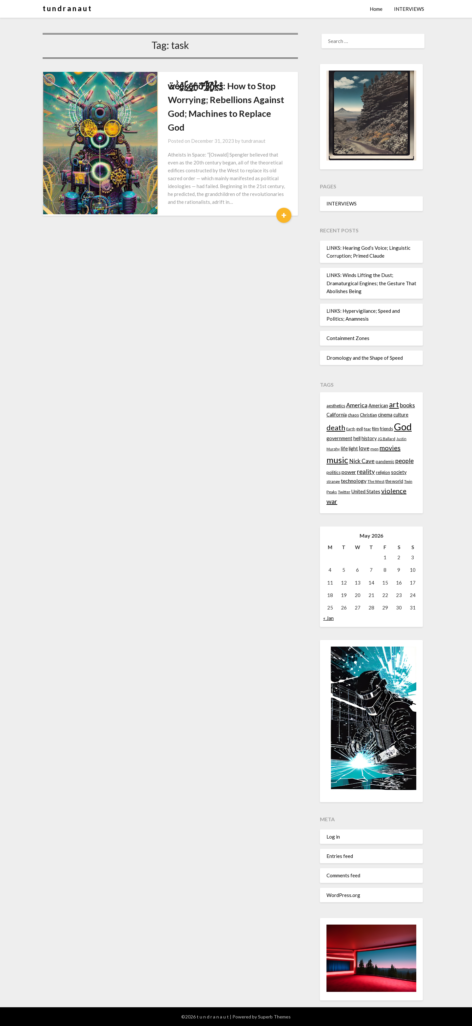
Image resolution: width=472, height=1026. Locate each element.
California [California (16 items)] (336, 414)
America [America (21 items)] (356, 405)
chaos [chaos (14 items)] (353, 414)
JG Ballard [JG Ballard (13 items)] (386, 438)
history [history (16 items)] (369, 438)
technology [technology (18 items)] (353, 481)
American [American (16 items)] (378, 405)
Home (376, 9)
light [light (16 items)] (353, 448)
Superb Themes (274, 1016)
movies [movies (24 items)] (390, 448)
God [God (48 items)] (403, 426)
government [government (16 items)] (339, 438)
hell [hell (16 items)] (357, 438)
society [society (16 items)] (398, 472)
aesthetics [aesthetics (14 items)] (335, 405)
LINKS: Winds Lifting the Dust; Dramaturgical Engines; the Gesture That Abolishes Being (371, 283)
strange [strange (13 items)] (333, 481)
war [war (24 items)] (331, 501)
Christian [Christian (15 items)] (368, 414)
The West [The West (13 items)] (375, 481)
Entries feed (339, 856)
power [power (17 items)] (349, 472)
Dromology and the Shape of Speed (364, 358)
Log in (333, 837)
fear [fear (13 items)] (367, 428)
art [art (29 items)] (394, 404)
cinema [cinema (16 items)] (385, 414)
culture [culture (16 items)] (400, 414)
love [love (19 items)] (364, 448)
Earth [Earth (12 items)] (350, 429)
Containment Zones (347, 338)
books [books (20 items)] (407, 405)
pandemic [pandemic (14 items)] (385, 461)
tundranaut (240, 127)
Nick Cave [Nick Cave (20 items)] (362, 461)
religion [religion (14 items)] (383, 472)
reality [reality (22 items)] (366, 471)
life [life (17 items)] (344, 448)
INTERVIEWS (409, 9)
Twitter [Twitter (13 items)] (344, 491)
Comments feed (343, 875)
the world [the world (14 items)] (394, 481)
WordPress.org (343, 895)
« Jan (328, 618)
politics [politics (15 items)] (333, 472)
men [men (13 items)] (374, 448)
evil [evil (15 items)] (359, 428)
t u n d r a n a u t (67, 8)
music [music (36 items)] (337, 460)
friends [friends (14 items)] (386, 428)
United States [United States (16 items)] (365, 491)
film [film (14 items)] (375, 428)
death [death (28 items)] (335, 427)
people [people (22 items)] (404, 460)
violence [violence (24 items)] (393, 491)
